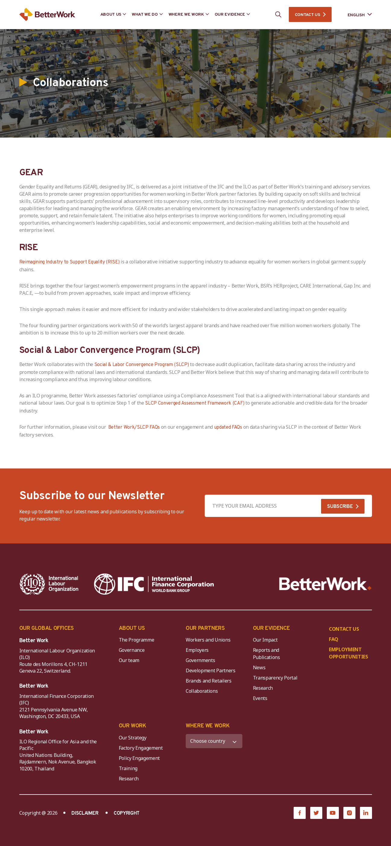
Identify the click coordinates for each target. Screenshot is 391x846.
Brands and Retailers (209, 680)
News (259, 667)
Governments (200, 660)
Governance (132, 650)
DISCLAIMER (84, 813)
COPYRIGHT (127, 813)
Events (260, 698)
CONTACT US (307, 14)
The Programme (136, 639)
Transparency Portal (275, 677)
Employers (197, 650)
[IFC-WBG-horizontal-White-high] (154, 584)
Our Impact (265, 639)
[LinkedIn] (366, 813)
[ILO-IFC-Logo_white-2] (49, 584)
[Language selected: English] (355, 14)
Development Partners (210, 670)
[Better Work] (325, 584)
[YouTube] (333, 813)
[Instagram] (349, 813)
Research (263, 688)
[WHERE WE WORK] (214, 741)
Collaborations (202, 691)
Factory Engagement (141, 748)
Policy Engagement (140, 758)
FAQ (333, 639)
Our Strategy (133, 737)
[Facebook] (300, 813)
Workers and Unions (208, 639)
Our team (129, 660)
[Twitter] (316, 813)
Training (128, 768)
